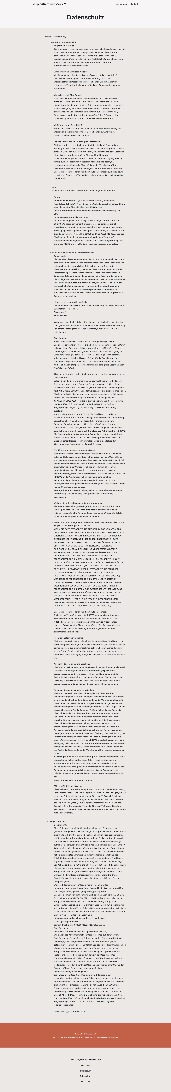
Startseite (85, 1065)
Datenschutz (85, 1076)
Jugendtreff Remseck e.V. (49, 4)
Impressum (85, 1071)
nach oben (86, 1081)
